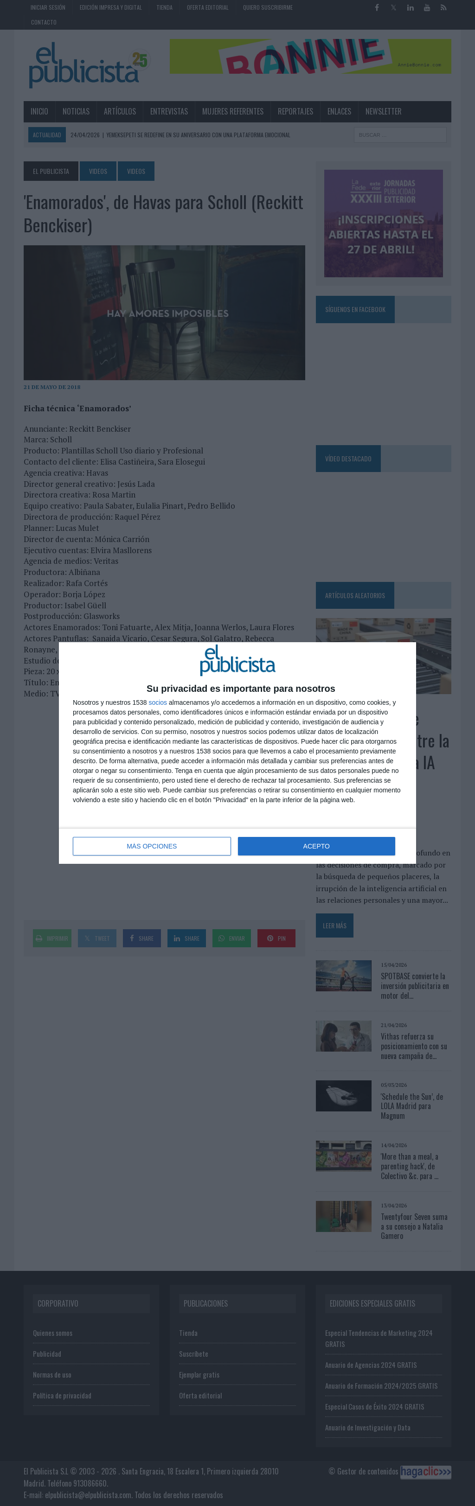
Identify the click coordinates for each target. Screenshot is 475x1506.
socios (157, 702)
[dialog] (237, 753)
